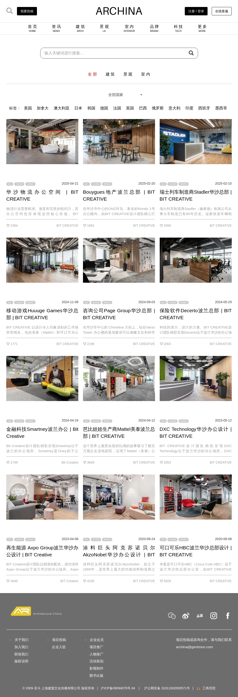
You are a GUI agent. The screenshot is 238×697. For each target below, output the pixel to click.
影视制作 (96, 668)
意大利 (174, 108)
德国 (104, 108)
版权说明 (21, 661)
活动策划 (96, 661)
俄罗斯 (158, 108)
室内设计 (30, 184)
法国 (117, 108)
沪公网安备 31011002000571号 (167, 688)
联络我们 (21, 654)
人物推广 (96, 654)
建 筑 (80, 28)
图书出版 (96, 675)
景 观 (104, 28)
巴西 (143, 108)
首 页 (32, 28)
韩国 (91, 108)
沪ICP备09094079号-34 (118, 688)
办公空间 (19, 184)
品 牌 (154, 28)
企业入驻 (59, 647)
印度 (189, 108)
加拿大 (43, 108)
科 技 (178, 28)
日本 (78, 108)
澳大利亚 (61, 108)
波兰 (9, 184)
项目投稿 (59, 640)
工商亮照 (206, 688)
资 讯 (56, 28)
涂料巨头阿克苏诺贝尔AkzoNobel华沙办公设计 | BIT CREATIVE (119, 554)
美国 (28, 108)
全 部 (92, 74)
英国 (130, 108)
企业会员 (97, 640)
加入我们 (21, 647)
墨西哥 (221, 108)
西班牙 (204, 108)
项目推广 (96, 647)
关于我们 (22, 640)
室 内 (129, 28)
